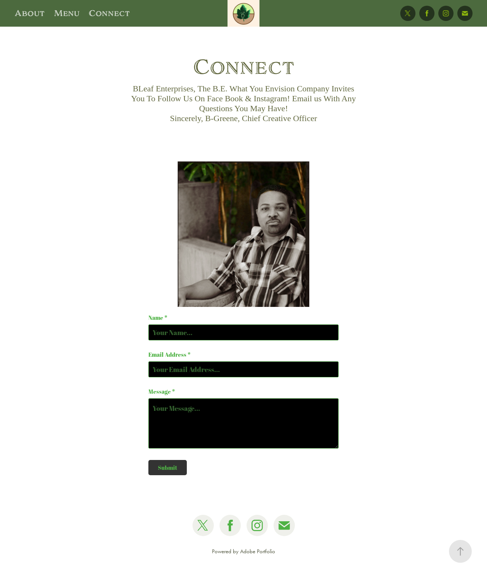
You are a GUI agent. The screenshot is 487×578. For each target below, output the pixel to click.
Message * (161, 391)
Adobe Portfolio (257, 551)
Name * (157, 318)
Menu (67, 13)
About (29, 13)
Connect (109, 13)
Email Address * (169, 355)
